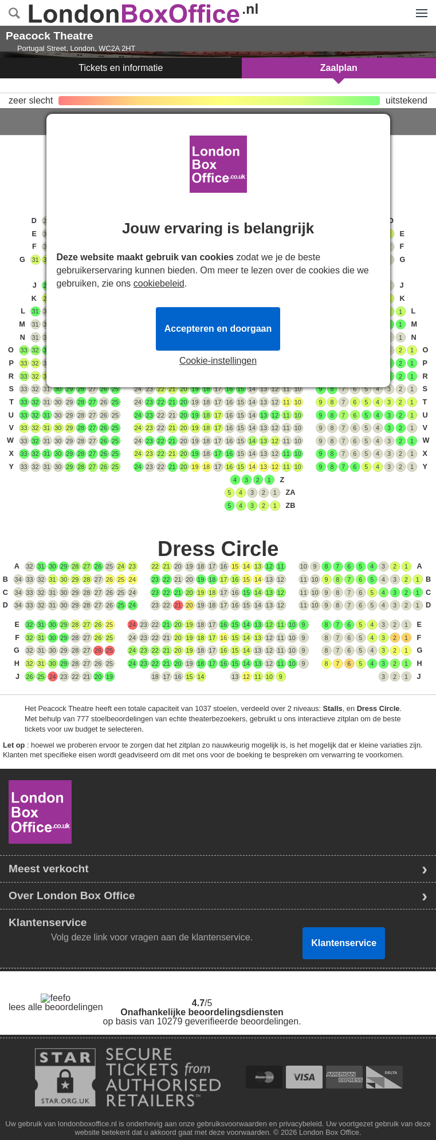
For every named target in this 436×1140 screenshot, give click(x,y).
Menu (418, 7)
